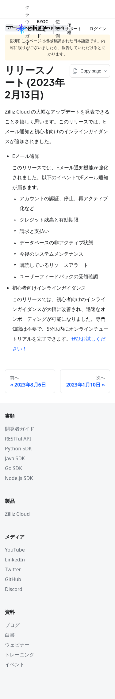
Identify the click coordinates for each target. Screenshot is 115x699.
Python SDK (18, 448)
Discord (13, 589)
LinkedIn (15, 559)
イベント (15, 664)
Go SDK (13, 468)
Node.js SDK (19, 478)
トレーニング (19, 654)
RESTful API (18, 438)
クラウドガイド (27, 28)
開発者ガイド (19, 428)
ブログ (12, 625)
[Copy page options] (90, 71)
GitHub (13, 579)
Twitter (13, 569)
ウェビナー (17, 644)
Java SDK (15, 458)
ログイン (97, 28)
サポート (73, 28)
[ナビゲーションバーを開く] (9, 28)
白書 (10, 634)
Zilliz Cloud (17, 514)
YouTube (15, 549)
